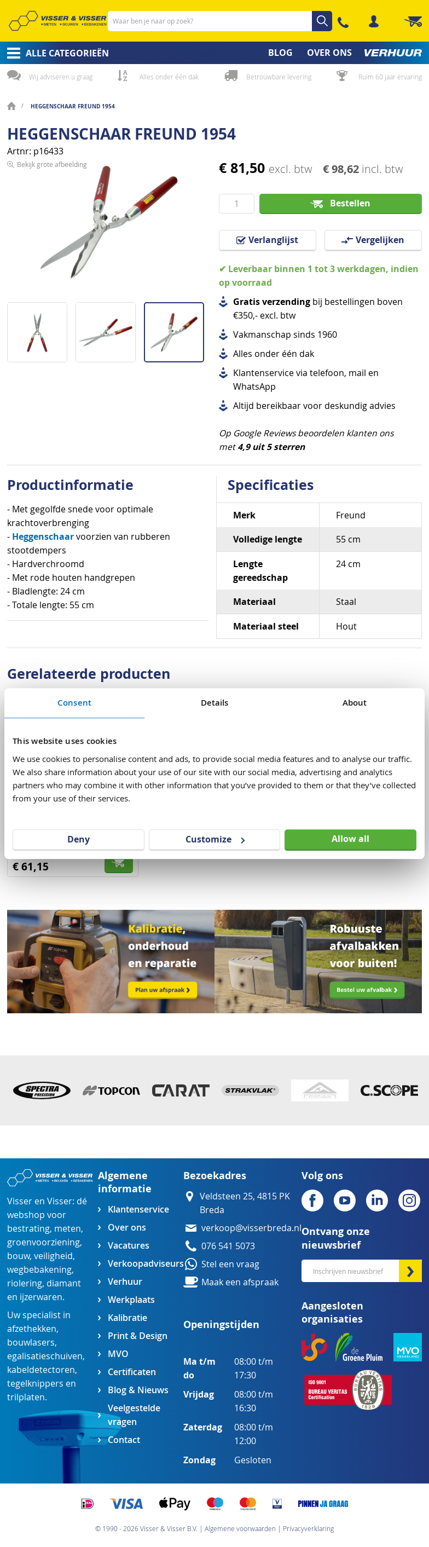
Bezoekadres (214, 1175)
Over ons (127, 1227)
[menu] (214, 53)
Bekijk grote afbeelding (52, 293)
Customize (215, 839)
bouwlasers (31, 1342)
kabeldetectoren (41, 1370)
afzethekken (31, 1329)
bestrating (28, 1228)
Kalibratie (127, 1318)
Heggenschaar (43, 536)
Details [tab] (215, 702)
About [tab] (355, 702)
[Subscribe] (410, 1271)
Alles (242, 354)
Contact (124, 1440)
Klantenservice (138, 1209)
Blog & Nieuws (138, 1390)
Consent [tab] (74, 702)
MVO (118, 1354)
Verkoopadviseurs (145, 1263)
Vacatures (128, 1245)
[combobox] (220, 21)
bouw (18, 1256)
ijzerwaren (41, 1297)
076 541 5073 (228, 1246)
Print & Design (137, 1336)
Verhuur (125, 1282)
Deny (78, 839)
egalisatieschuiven (45, 1356)
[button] (41, 328)
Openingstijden (221, 1324)
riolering (24, 1283)
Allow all (350, 839)
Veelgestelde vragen (134, 1415)
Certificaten (132, 1372)
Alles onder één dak (169, 76)
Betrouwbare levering (278, 76)
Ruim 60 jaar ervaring (390, 76)
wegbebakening (39, 1269)
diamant (64, 1283)
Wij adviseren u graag (60, 76)
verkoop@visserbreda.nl (251, 1228)
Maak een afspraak (240, 1282)
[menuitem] (54, 53)
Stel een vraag (230, 1264)
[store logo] (57, 20)
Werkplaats (131, 1300)
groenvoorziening (43, 1242)
